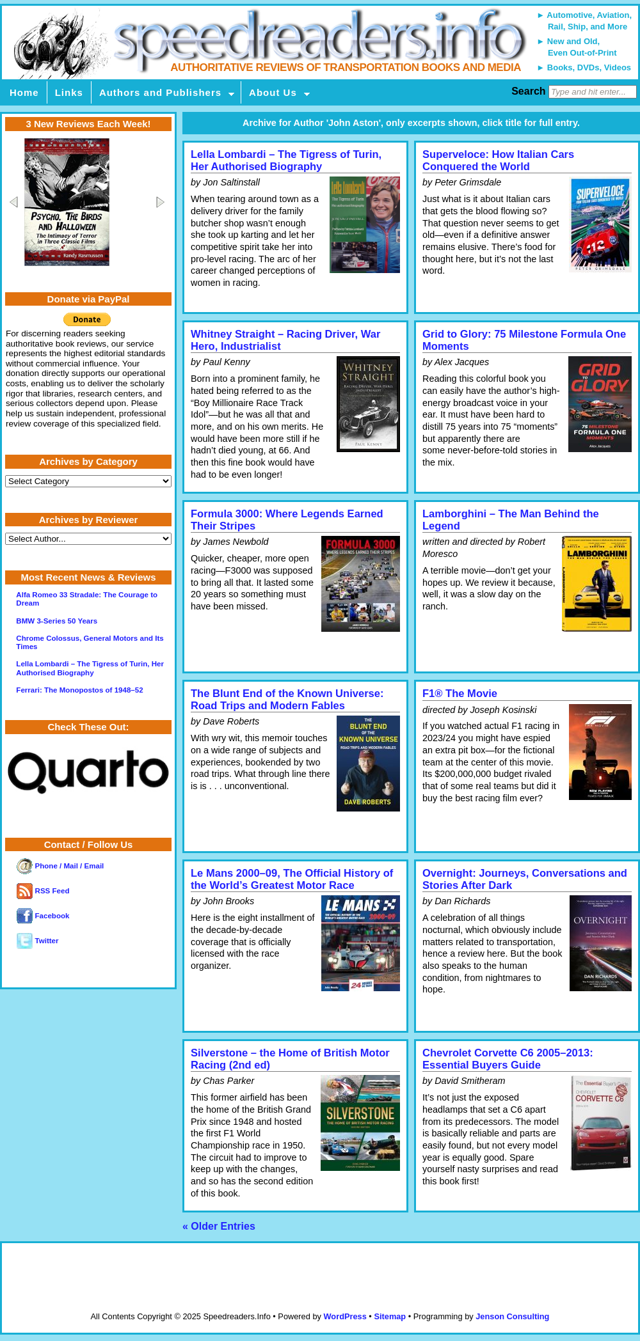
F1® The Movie (459, 693)
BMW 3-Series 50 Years (56, 621)
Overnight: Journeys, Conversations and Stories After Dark (524, 879)
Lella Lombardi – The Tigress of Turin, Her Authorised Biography (286, 160)
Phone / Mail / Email (60, 866)
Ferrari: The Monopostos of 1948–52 (79, 690)
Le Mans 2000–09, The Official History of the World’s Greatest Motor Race (292, 879)
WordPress (344, 1316)
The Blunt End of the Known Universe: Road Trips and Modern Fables (287, 699)
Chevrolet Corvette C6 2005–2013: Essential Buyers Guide (507, 1059)
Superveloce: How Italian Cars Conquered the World (498, 160)
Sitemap (390, 1316)
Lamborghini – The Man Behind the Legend (510, 520)
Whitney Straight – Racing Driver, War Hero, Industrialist (285, 340)
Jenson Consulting (512, 1316)
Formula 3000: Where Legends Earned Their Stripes (287, 520)
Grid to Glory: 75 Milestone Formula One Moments (524, 340)
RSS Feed (43, 891)
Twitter (37, 941)
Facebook (43, 916)
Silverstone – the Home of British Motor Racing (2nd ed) (290, 1059)
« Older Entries (218, 1226)
